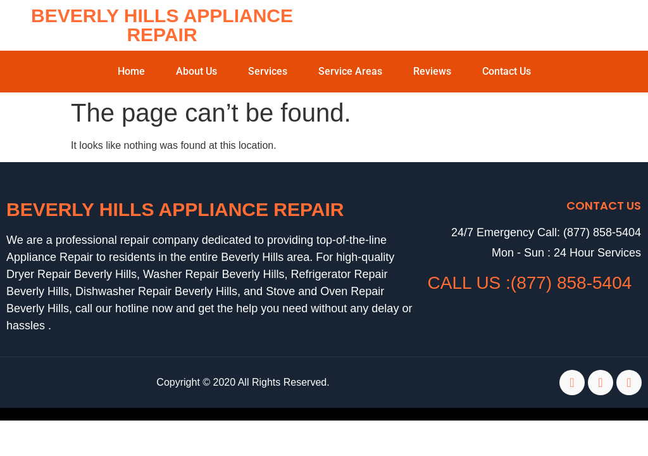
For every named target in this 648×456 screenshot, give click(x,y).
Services (267, 71)
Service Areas (350, 71)
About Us (196, 71)
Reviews (432, 71)
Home (131, 71)
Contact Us (506, 71)
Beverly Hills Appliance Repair (162, 25)
